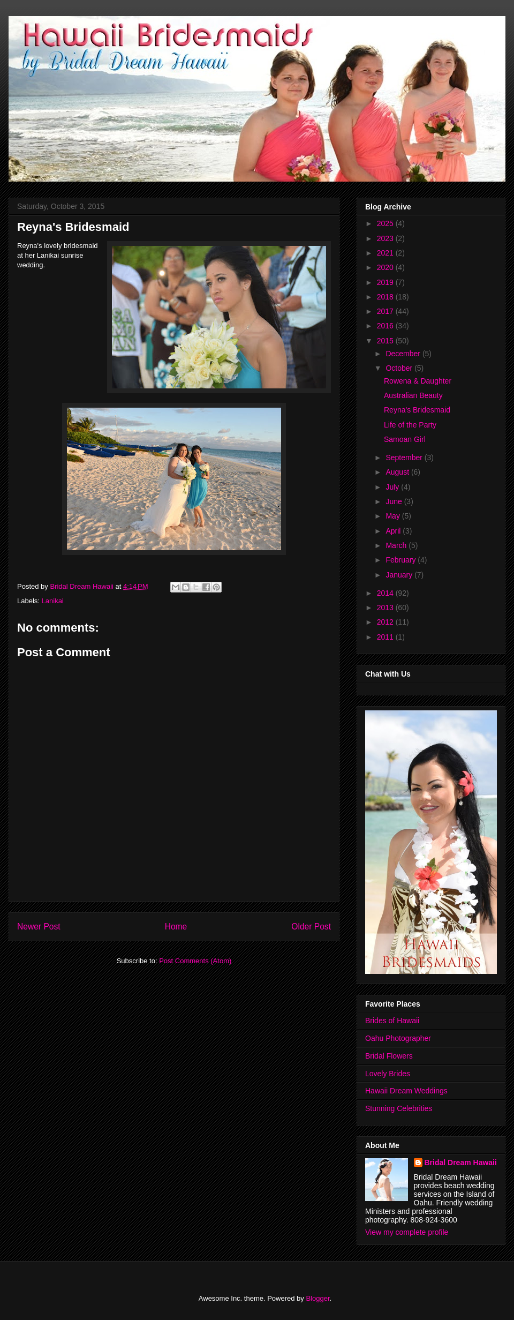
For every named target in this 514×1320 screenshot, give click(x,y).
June (395, 501)
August (398, 472)
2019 (386, 282)
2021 (386, 253)
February (402, 560)
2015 (386, 340)
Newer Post (39, 926)
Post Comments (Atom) (195, 961)
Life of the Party (410, 425)
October (400, 368)
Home (176, 926)
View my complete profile (406, 1232)
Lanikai (53, 601)
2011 (386, 637)
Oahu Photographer (398, 1038)
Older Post (311, 926)
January (400, 575)
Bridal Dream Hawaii (461, 1162)
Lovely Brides (387, 1073)
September (405, 457)
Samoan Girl (405, 439)
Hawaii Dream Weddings (406, 1090)
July (393, 487)
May (394, 516)
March (397, 545)
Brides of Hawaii (392, 1020)
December (404, 353)
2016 (386, 325)
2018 (386, 296)
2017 (386, 311)
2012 (386, 622)
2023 (386, 238)
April (394, 531)
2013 (386, 607)
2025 (386, 223)
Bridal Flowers (389, 1056)
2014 (386, 593)
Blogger (317, 1298)
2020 (386, 267)
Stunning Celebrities (398, 1108)
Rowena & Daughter (417, 381)
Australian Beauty (413, 395)
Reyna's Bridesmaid (417, 410)
